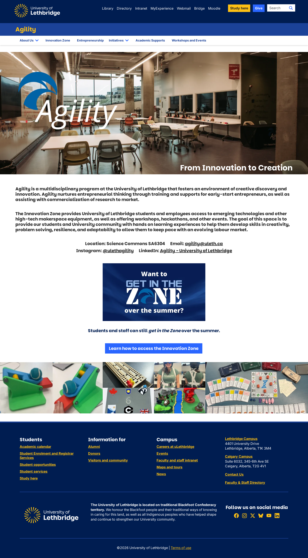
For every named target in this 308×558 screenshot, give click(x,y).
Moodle (214, 8)
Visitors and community (108, 460)
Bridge (199, 8)
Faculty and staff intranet (177, 460)
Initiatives (116, 40)
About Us (27, 40)
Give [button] (258, 8)
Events (162, 453)
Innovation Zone (58, 40)
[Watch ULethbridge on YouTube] (268, 515)
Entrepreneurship (90, 40)
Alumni (94, 446)
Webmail (184, 8)
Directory (124, 8)
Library (107, 8)
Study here (29, 478)
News (161, 474)
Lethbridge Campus (241, 439)
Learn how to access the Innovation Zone (153, 348)
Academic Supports (150, 40)
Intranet (141, 8)
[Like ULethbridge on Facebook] (236, 515)
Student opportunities (38, 464)
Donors (94, 453)
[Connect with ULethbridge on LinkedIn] (277, 515)
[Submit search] (291, 8)
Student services (33, 471)
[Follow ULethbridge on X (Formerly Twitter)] (252, 515)
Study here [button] (239, 8)
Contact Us (234, 474)
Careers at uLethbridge (175, 446)
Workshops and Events (189, 40)
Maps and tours (169, 467)
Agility (25, 29)
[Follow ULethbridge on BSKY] (260, 515)
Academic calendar (35, 446)
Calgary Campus (239, 456)
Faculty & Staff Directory (245, 482)
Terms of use (181, 548)
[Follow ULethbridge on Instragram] (244, 515)
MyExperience (162, 8)
